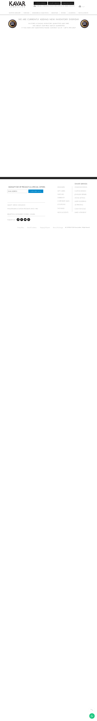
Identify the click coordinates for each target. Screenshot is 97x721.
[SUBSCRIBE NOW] (35, 191)
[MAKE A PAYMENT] (81, 212)
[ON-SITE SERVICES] (54, 3)
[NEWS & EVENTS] (63, 212)
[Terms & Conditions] (32, 227)
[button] (26, 13)
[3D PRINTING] (81, 205)
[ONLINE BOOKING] (67, 3)
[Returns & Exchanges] (58, 227)
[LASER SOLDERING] (81, 201)
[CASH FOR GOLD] (81, 209)
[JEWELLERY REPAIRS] (82, 194)
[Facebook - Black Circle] (18, 219)
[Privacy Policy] (21, 227)
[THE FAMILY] (62, 208)
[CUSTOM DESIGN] (40, 3)
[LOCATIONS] (62, 204)
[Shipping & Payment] (45, 227)
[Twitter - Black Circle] (25, 219)
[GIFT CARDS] (62, 191)
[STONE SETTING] (81, 198)
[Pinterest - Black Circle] (21, 219)
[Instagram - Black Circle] (28, 219)
